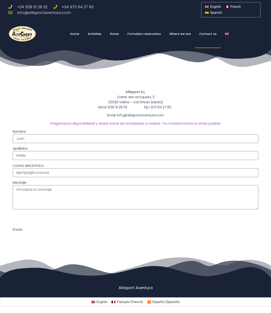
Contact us (208, 34)
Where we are (180, 34)
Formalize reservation (144, 34)
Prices (114, 34)
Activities (94, 34)
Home (74, 34)
